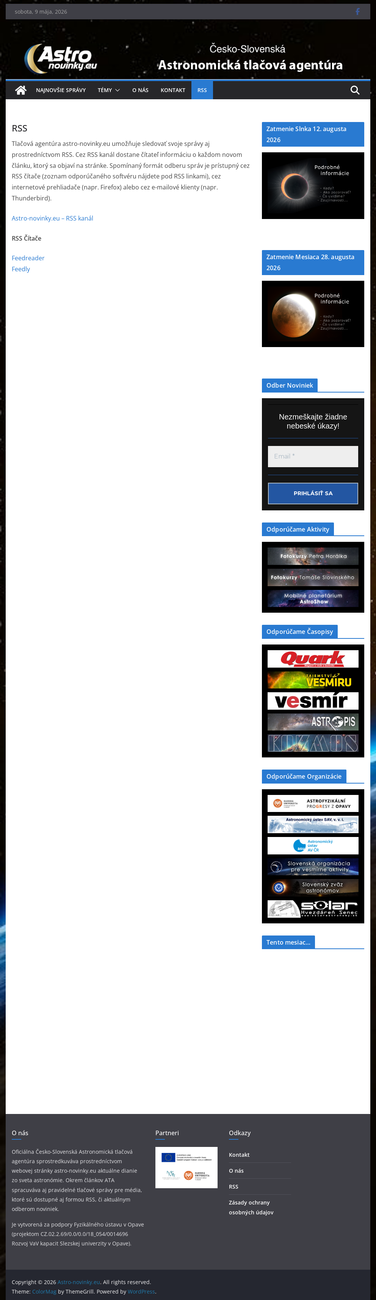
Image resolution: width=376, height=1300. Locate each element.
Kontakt (173, 90)
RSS (202, 90)
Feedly (21, 269)
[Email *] (313, 456)
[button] (116, 90)
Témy (105, 90)
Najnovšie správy (61, 90)
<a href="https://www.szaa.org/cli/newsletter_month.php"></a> (313, 1011)
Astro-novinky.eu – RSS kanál (52, 218)
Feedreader (28, 258)
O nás (140, 90)
